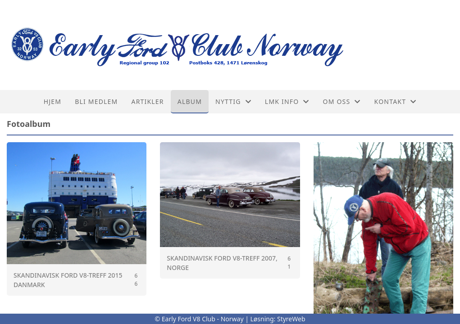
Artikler (147, 101)
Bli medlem (96, 101)
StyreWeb (291, 319)
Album (190, 101)
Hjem (52, 101)
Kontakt (395, 101)
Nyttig (233, 101)
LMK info (287, 101)
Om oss (342, 101)
